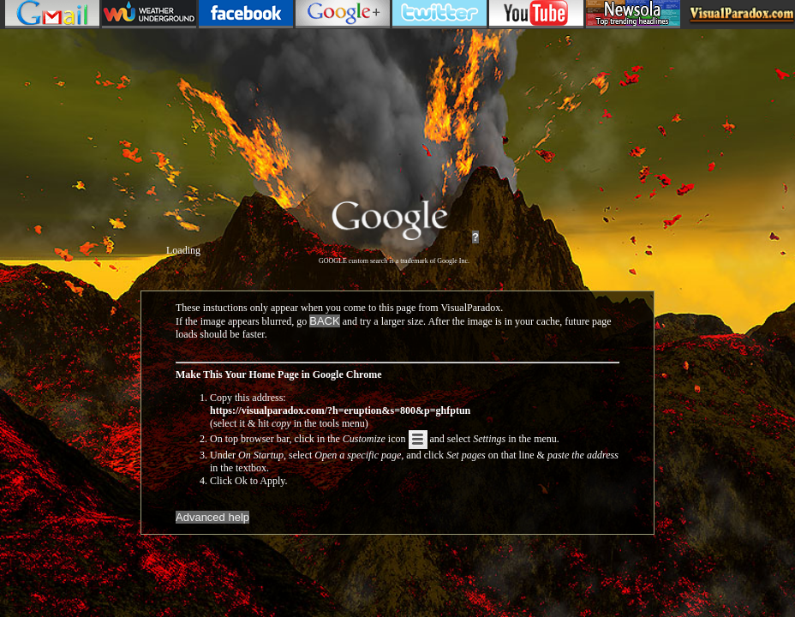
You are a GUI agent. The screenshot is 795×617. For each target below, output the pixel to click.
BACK (324, 320)
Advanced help (212, 517)
